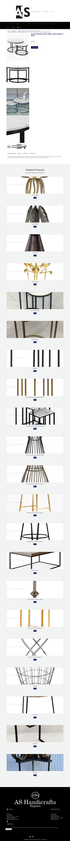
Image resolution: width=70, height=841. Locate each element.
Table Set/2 (35, 368)
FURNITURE (12, 23)
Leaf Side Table (35, 224)
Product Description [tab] (11, 153)
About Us (60, 23)
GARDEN (28, 23)
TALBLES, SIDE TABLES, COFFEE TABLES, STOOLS (17, 32)
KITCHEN (24, 23)
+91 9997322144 (54, 815)
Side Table (35, 743)
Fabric (46, 23)
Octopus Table (35, 195)
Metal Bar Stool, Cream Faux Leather (35, 512)
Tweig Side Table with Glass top (35, 657)
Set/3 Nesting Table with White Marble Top (35, 397)
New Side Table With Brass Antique (35, 599)
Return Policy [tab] (32, 153)
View (35, 197)
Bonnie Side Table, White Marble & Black (35, 455)
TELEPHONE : (54, 814)
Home (7, 23)
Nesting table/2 (35, 339)
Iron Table (35, 686)
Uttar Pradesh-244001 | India (12, 819)
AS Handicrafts (9, 815)
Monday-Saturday (54, 819)
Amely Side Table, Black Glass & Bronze (35, 483)
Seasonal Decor (52, 23)
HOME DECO (18, 23)
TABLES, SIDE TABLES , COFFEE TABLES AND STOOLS (29, 30)
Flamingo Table (35, 281)
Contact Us (8, 27)
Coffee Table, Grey (35, 570)
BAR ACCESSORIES (35, 23)
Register (20, 27)
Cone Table (35, 252)
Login (14, 27)
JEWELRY (42, 23)
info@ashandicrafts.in (55, 816)
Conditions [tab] (25, 153)
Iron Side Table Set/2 (35, 310)
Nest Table (35, 714)
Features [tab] (19, 153)
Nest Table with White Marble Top (35, 628)
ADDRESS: (8, 814)
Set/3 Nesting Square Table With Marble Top (35, 426)
